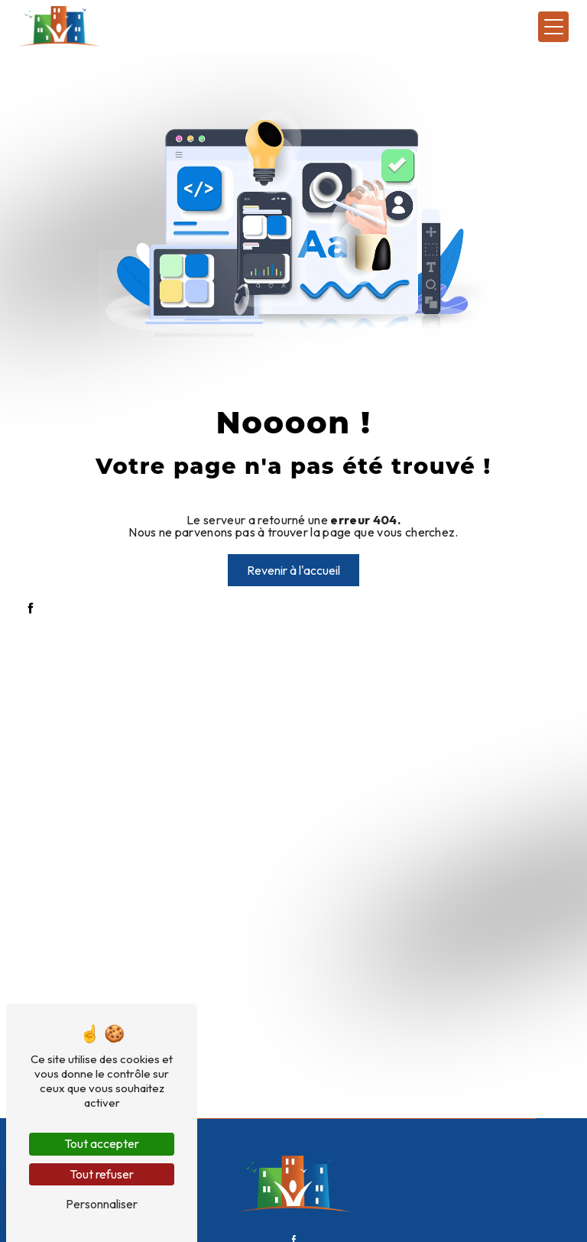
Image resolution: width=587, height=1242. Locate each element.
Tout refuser (102, 1174)
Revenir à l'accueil (293, 570)
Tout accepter (101, 1143)
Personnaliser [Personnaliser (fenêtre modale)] (102, 1203)
